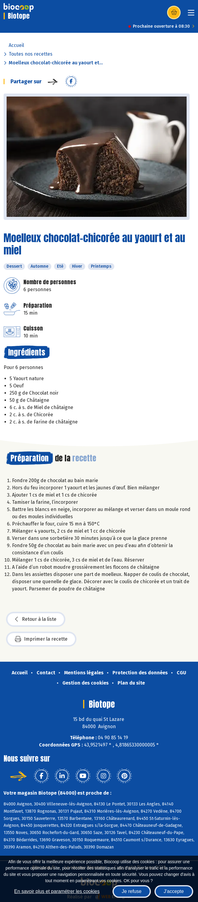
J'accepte (174, 891)
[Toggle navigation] (191, 14)
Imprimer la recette (41, 639)
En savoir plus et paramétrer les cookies (57, 891)
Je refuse (132, 891)
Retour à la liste (35, 619)
